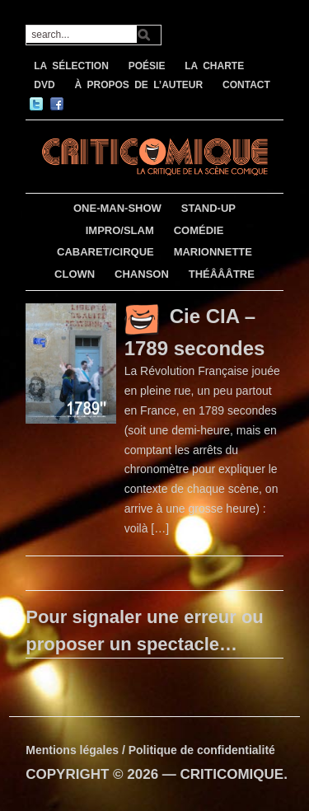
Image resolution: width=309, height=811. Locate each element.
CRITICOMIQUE (232, 774)
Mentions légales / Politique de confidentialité (150, 750)
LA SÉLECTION (71, 66)
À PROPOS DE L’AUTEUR (138, 85)
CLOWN (74, 274)
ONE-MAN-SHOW (117, 208)
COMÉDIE (199, 230)
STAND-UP (208, 208)
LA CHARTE (214, 66)
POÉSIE (147, 66)
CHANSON (142, 274)
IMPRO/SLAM (120, 230)
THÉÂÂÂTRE (222, 274)
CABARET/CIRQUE (105, 252)
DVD (44, 85)
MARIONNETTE (213, 252)
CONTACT (246, 85)
